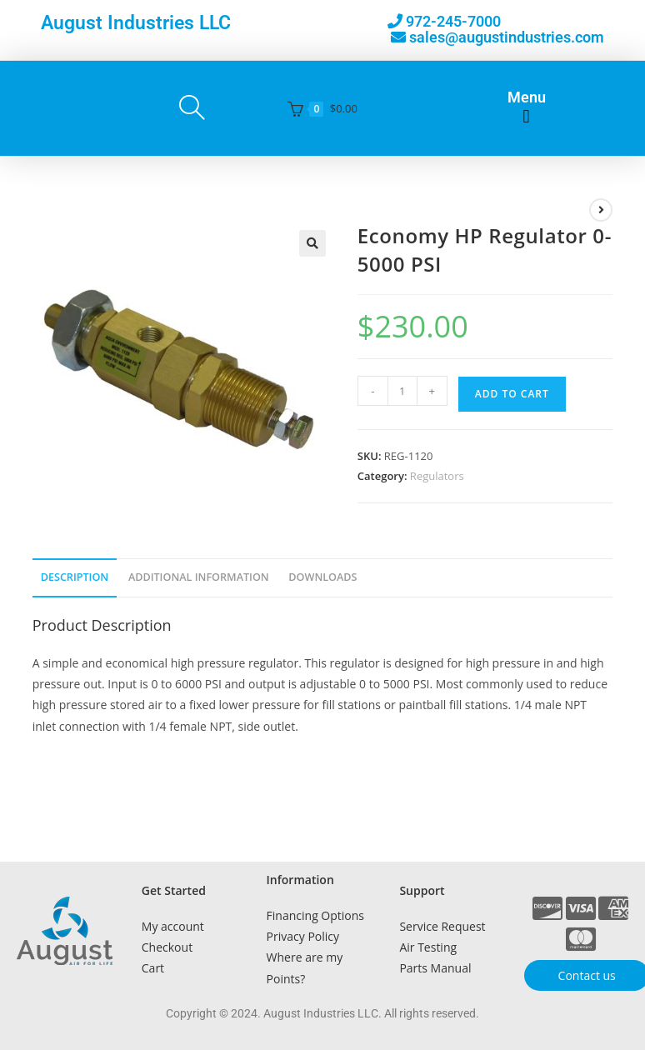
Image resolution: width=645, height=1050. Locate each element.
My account (173, 926)
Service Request (442, 926)
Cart (153, 968)
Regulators (437, 475)
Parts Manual (435, 968)
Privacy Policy (303, 936)
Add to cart (512, 394)
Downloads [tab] (322, 577)
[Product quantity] (403, 391)
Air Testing (428, 947)
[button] (526, 117)
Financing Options (315, 915)
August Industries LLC (136, 23)
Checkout (167, 947)
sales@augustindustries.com (506, 37)
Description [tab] (75, 577)
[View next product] (600, 210)
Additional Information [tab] (198, 577)
